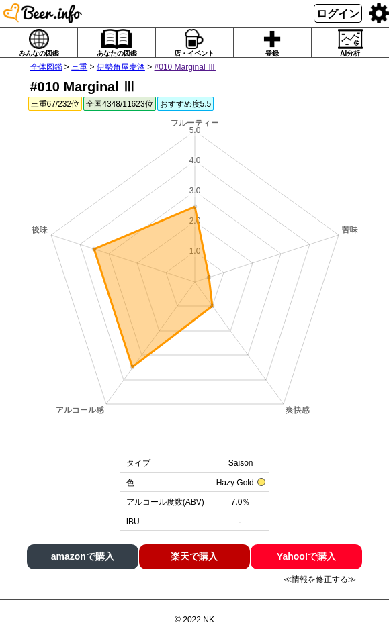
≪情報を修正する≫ (320, 579)
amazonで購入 (82, 556)
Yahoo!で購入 (307, 556)
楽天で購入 (194, 556)
